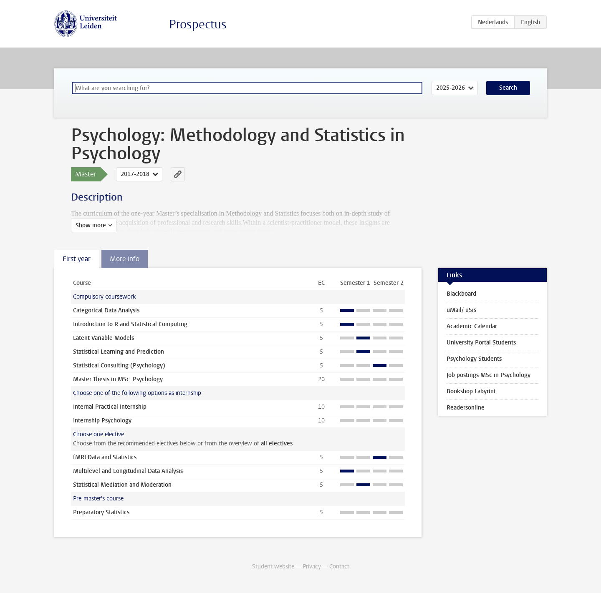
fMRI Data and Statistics (104, 457)
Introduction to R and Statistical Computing (130, 324)
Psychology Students (474, 359)
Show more (91, 225)
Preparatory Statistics (101, 512)
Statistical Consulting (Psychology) (119, 365)
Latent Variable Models (103, 338)
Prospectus (198, 24)
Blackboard (461, 294)
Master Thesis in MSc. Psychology (118, 379)
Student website (273, 566)
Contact (339, 566)
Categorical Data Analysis (106, 310)
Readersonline (466, 408)
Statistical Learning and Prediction (118, 352)
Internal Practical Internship (109, 407)
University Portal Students (481, 343)
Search (508, 88)
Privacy (312, 566)
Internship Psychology (102, 421)
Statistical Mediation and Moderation (122, 485)
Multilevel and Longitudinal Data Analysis (128, 471)
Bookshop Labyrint (471, 391)
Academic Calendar (472, 326)
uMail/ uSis (461, 310)
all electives (277, 443)
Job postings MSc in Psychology (488, 375)
